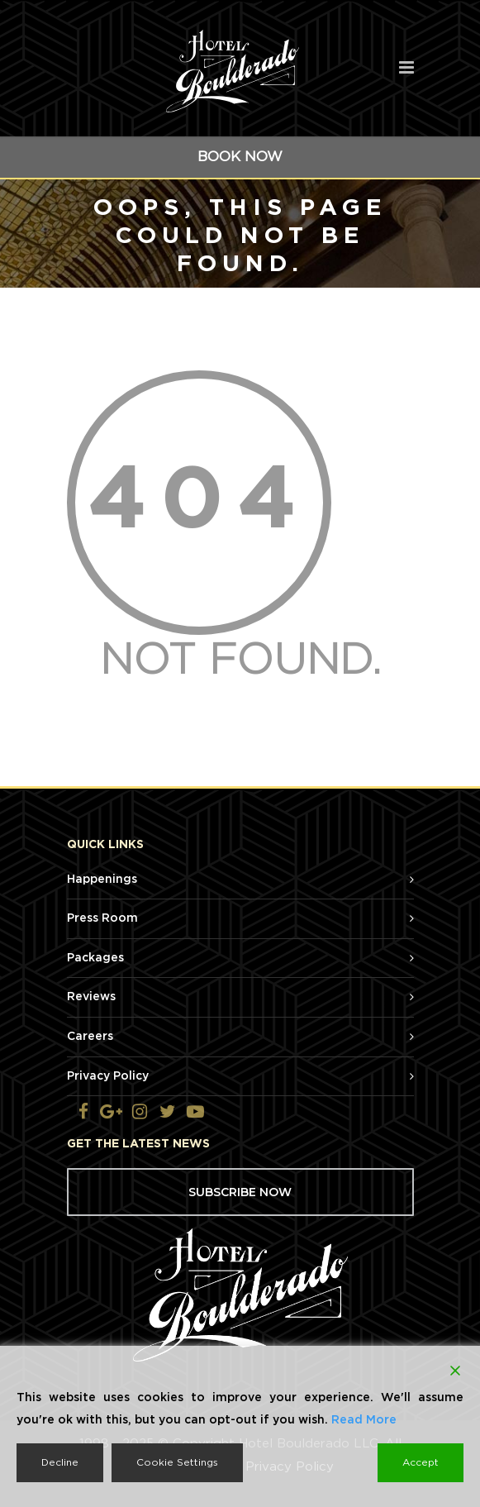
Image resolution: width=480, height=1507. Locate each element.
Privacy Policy (108, 1076)
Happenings (102, 879)
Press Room (102, 918)
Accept (420, 1462)
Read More (364, 1420)
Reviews (91, 997)
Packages (95, 958)
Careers (90, 1036)
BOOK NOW (240, 157)
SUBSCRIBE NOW (240, 1192)
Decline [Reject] (59, 1462)
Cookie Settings (177, 1462)
